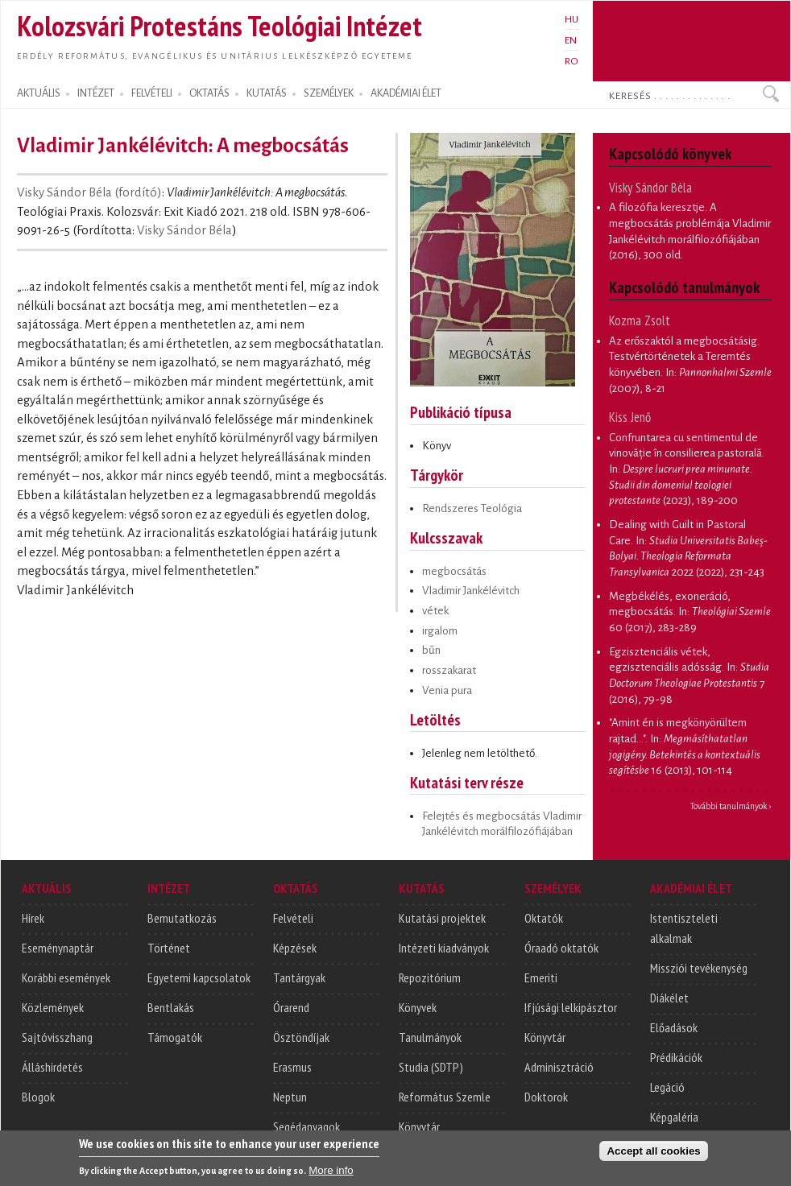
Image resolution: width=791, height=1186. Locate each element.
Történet (168, 948)
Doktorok (546, 1097)
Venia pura (447, 690)
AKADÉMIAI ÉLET (406, 93)
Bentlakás (170, 1007)
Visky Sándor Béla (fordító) (89, 192)
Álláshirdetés (52, 1067)
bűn (431, 650)
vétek (435, 611)
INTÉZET (95, 93)
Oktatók (543, 918)
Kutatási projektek (442, 918)
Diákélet (669, 998)
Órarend (291, 1007)
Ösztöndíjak (301, 1037)
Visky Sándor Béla (184, 230)
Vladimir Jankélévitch (471, 591)
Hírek (33, 918)
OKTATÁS (209, 93)
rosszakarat (449, 670)
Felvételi (293, 918)
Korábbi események (66, 977)
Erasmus (292, 1067)
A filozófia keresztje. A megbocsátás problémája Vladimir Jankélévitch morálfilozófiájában (690, 223)
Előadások (674, 1027)
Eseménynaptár (57, 948)
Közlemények (53, 1007)
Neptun (290, 1097)
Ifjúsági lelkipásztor (570, 1007)
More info (331, 1178)
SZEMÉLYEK (329, 93)
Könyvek (418, 1007)
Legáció (667, 1087)
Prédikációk (676, 1057)
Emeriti (540, 977)
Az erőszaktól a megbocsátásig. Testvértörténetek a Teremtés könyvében (684, 356)
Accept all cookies (653, 1158)
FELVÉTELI (151, 93)
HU (571, 19)
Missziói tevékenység (699, 968)
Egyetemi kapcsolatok (199, 977)
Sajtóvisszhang (57, 1037)
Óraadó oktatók (561, 948)
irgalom (440, 631)
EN (571, 40)
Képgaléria (674, 1117)
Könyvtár (419, 1126)
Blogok (38, 1097)
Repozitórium (430, 977)
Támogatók (174, 1037)
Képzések (295, 948)
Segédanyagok (306, 1126)
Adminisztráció (559, 1067)
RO (571, 61)
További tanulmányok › (731, 806)
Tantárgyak (299, 977)
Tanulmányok (430, 1037)
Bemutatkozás (182, 918)
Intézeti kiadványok (444, 948)
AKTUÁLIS (38, 93)
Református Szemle (445, 1097)
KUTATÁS (266, 93)
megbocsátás (454, 571)
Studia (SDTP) (431, 1067)
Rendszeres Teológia (472, 508)
